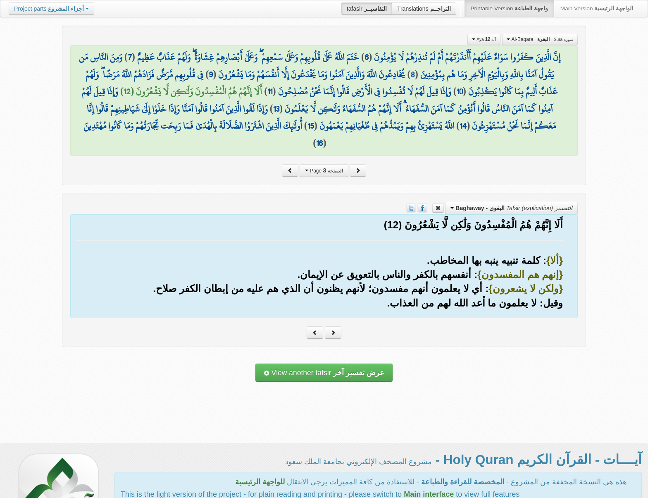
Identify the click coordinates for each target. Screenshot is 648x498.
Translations (424, 8)
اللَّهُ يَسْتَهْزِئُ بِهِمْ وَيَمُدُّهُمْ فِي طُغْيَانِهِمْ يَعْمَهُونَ (386, 126)
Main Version (596, 8)
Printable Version (509, 8)
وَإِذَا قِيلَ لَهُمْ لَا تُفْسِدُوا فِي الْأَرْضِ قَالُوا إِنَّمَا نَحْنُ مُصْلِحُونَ (364, 91)
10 (460, 91)
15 (310, 126)
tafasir (367, 8)
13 (276, 109)
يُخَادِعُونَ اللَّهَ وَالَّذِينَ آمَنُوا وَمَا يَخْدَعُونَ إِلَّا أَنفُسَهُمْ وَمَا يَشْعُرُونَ (311, 74)
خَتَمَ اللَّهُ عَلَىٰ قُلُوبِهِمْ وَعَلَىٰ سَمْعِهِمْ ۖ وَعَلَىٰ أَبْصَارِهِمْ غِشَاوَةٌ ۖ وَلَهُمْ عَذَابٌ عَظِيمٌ (248, 57)
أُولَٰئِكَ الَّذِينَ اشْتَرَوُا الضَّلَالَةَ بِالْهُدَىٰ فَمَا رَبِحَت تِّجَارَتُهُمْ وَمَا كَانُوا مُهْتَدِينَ (192, 126)
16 (319, 143)
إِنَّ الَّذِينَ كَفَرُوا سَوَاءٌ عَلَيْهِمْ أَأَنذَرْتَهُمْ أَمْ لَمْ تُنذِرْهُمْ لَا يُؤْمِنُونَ (467, 57)
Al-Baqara (540, 39)
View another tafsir (324, 373)
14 (463, 126)
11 (269, 91)
